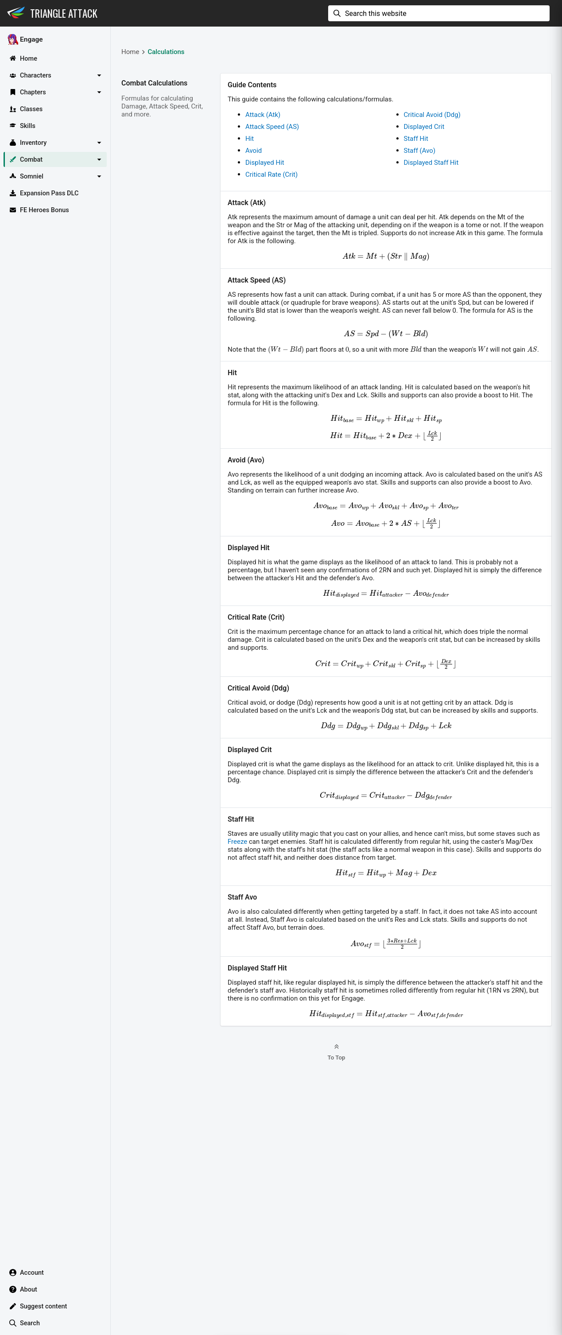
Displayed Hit (264, 163)
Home (130, 52)
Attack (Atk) (262, 115)
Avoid (253, 151)
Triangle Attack (63, 13)
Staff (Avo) (420, 151)
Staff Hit (416, 139)
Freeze (237, 842)
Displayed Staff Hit (431, 163)
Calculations (165, 52)
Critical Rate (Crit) (271, 175)
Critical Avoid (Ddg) (432, 115)
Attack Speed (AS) (272, 127)
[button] (55, 75)
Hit (249, 139)
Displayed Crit (424, 127)
